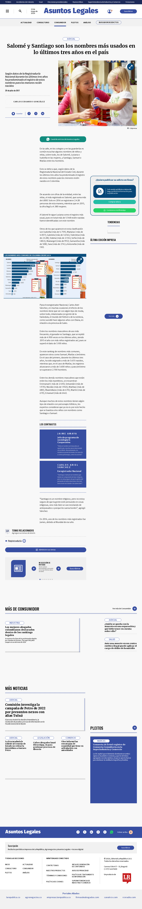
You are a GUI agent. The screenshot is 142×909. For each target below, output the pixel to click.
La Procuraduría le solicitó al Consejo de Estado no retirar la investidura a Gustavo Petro (15, 745)
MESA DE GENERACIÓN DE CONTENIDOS (80, 865)
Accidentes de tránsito (25, 2)
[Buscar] (20, 11)
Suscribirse (128, 11)
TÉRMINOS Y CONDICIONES (56, 876)
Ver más (114, 316)
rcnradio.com (129, 897)
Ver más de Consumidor (124, 608)
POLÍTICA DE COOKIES (54, 882)
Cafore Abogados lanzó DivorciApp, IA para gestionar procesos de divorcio (44, 745)
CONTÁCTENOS (52, 865)
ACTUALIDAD (26, 22)
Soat (41, 2)
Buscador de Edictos (108, 22)
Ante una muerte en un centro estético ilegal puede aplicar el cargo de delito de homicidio (121, 646)
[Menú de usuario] (109, 11)
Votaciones (130, 2)
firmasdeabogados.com (87, 897)
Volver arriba (125, 832)
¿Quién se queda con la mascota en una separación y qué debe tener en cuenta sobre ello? (120, 628)
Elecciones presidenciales (58, 2)
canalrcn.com (111, 897)
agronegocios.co (33, 897)
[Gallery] (46, 567)
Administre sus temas (46, 550)
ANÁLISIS (87, 22)
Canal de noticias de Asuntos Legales (62, 139)
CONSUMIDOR (60, 22)
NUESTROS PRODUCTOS (55, 871)
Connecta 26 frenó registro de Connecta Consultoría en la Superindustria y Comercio (109, 747)
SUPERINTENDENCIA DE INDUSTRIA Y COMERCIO (81, 882)
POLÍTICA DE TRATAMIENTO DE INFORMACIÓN (83, 876)
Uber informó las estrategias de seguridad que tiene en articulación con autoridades (72, 745)
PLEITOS (74, 22)
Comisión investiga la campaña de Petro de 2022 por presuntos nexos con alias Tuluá (25, 710)
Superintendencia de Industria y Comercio (104, 2)
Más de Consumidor (22, 609)
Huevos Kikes (78, 2)
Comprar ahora (115, 202)
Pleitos (96, 728)
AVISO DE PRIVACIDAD (80, 871)
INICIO (7, 864)
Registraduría (15, 541)
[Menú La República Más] (7, 11)
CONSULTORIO (43, 22)
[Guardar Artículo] (17, 113)
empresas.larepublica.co (59, 897)
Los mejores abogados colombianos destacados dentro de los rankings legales (20, 631)
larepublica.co (13, 897)
